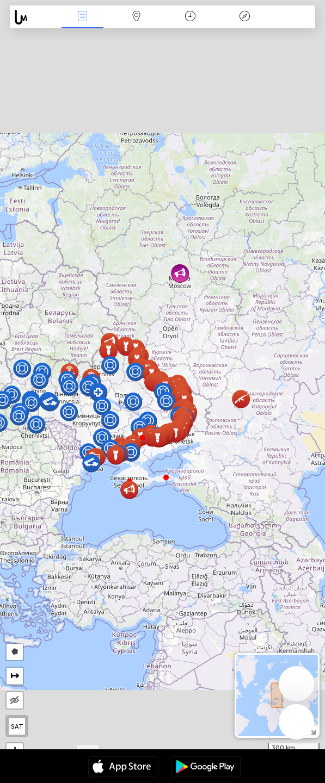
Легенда (244, 17)
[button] (166, 477)
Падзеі (82, 17)
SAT (17, 726)
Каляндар (190, 17)
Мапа (136, 17)
